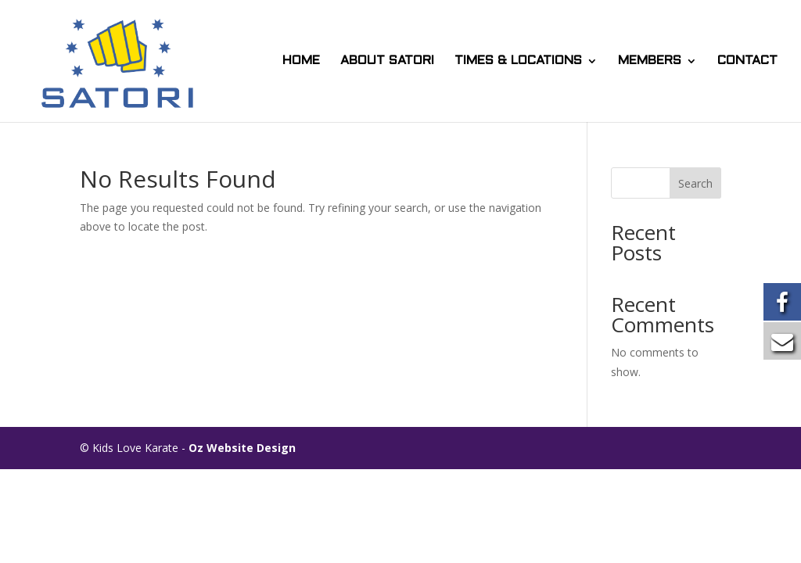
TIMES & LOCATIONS (518, 61)
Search (695, 183)
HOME (301, 61)
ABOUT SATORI (387, 61)
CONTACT (747, 61)
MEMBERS (649, 61)
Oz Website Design (242, 447)
